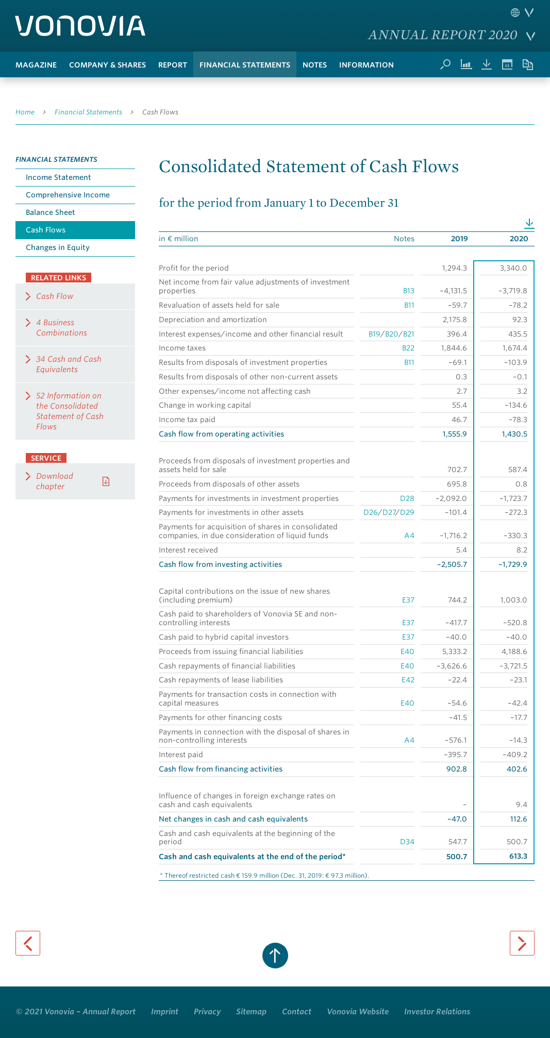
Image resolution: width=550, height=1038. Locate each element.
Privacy (207, 1011)
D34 (407, 842)
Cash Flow (54, 296)
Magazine (36, 65)
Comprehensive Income (68, 195)
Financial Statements (244, 65)
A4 (409, 535)
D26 (370, 512)
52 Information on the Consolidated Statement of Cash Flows (70, 411)
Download (529, 222)
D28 (407, 498)
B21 (408, 334)
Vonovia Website (358, 1011)
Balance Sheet (50, 212)
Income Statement (58, 177)
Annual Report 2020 (443, 34)
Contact (296, 1011)
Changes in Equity (58, 247)
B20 (391, 334)
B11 (409, 305)
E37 (408, 600)
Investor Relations (437, 1011)
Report (172, 65)
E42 (408, 680)
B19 (374, 334)
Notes (315, 65)
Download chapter (54, 481)
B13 (408, 291)
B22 (408, 348)
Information (366, 65)
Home (25, 112)
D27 (388, 512)
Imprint (164, 1011)
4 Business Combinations (61, 328)
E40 (407, 651)
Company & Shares (107, 65)
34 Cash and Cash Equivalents (69, 364)
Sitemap (251, 1011)
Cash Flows (160, 112)
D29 (407, 512)
